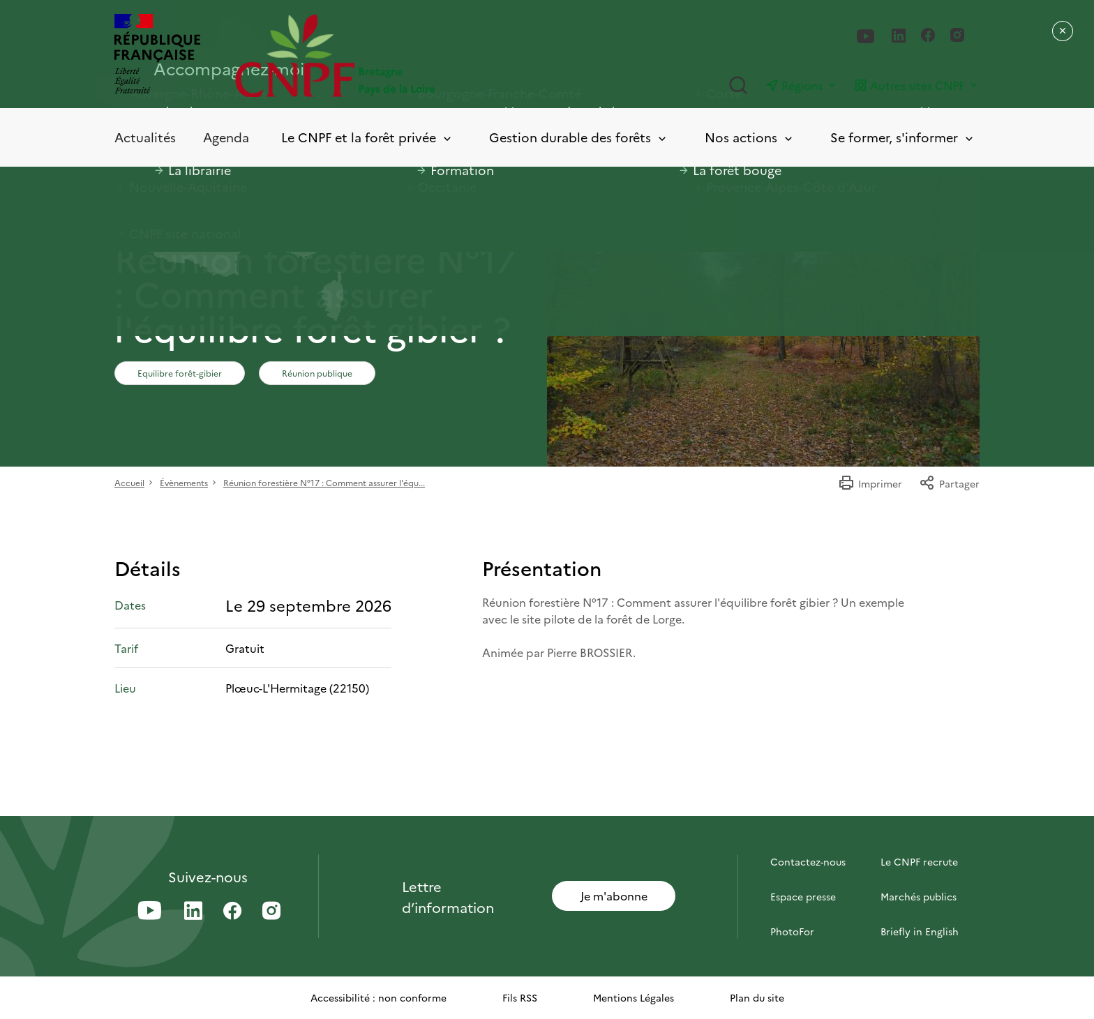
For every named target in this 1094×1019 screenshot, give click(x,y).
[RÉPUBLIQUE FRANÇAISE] (157, 55)
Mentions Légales (633, 997)
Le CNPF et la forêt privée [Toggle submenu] (367, 138)
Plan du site (757, 997)
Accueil (129, 482)
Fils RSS (519, 997)
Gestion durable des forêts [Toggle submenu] (578, 138)
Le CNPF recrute (919, 861)
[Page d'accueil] (391, 55)
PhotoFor (792, 931)
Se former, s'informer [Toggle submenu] (902, 138)
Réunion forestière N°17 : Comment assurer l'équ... (324, 482)
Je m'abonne (613, 895)
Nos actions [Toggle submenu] (750, 138)
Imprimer (870, 483)
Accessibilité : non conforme (378, 997)
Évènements (184, 482)
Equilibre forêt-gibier (179, 373)
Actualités (145, 137)
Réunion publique (317, 373)
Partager (949, 483)
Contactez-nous (808, 861)
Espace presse (803, 896)
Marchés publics (919, 896)
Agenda (226, 137)
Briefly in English (920, 931)
